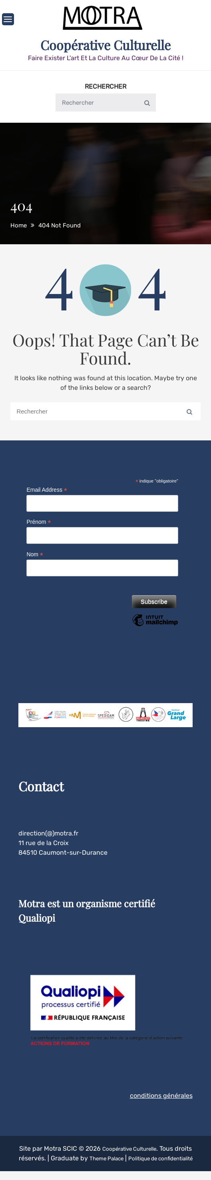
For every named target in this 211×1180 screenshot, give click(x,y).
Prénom (38, 521)
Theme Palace (121, 1157)
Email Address (46, 489)
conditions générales (161, 1095)
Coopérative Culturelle (105, 44)
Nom (34, 554)
